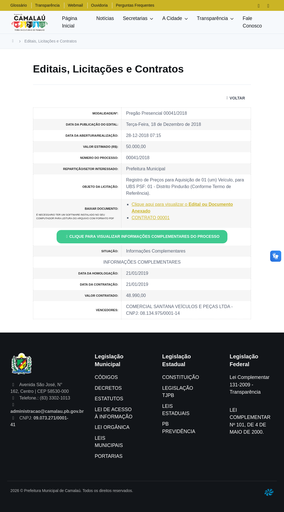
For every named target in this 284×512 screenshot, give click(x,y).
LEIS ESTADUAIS (175, 409)
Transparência (212, 18)
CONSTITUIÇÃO (180, 377)
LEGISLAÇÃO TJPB (177, 391)
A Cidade (172, 18)
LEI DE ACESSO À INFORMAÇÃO (114, 413)
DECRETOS (108, 388)
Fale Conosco (252, 22)
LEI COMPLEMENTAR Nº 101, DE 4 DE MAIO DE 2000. (250, 421)
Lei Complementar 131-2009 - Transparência (250, 384)
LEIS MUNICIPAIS (109, 441)
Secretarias (135, 18)
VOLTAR (235, 98)
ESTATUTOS (109, 398)
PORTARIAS (109, 456)
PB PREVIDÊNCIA (178, 427)
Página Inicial (69, 22)
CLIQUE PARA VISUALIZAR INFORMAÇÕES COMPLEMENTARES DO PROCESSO (142, 236)
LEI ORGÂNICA (112, 427)
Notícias (105, 18)
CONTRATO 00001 (150, 217)
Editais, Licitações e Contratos (50, 41)
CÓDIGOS (106, 377)
